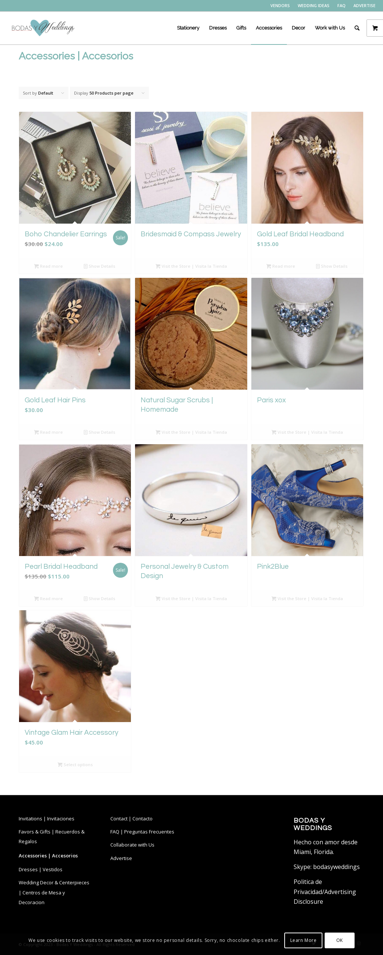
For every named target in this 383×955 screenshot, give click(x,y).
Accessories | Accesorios (48, 855)
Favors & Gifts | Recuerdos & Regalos (52, 836)
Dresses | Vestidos (40, 869)
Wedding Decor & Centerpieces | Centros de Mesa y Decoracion (54, 892)
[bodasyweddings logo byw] (42, 28)
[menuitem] (280, 5)
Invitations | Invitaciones (46, 818)
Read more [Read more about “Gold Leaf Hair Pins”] (48, 432)
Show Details (99, 266)
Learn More (303, 940)
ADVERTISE (364, 5)
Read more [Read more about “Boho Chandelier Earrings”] (48, 266)
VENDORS (280, 5)
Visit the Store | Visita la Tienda (191, 266)
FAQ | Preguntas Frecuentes (142, 831)
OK (339, 940)
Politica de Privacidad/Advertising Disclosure (325, 892)
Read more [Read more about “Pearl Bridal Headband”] (48, 598)
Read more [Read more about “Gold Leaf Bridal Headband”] (280, 266)
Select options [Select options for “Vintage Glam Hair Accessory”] (75, 764)
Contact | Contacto (131, 818)
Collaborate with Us (132, 844)
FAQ (341, 5)
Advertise (121, 858)
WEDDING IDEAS (314, 5)
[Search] (357, 28)
